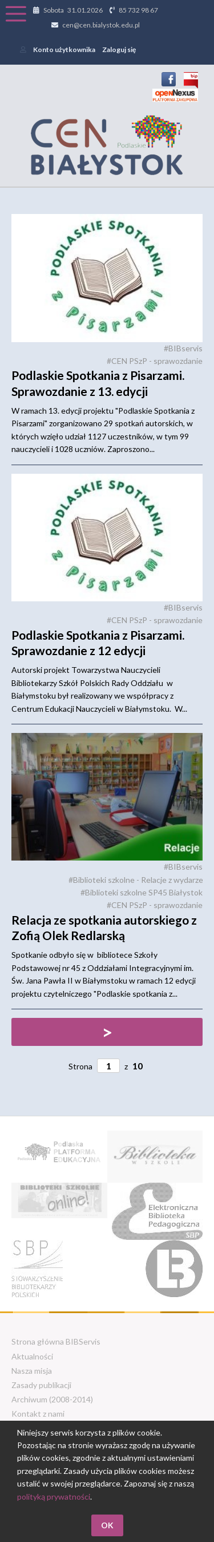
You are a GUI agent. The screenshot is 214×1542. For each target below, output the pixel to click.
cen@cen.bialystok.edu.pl (101, 25)
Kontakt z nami (37, 1413)
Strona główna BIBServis (55, 1341)
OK (107, 1525)
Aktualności (32, 1356)
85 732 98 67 (138, 10)
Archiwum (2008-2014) (52, 1399)
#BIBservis (183, 348)
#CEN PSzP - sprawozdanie (155, 361)
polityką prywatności (53, 1496)
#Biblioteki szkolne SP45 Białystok (141, 892)
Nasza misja (31, 1370)
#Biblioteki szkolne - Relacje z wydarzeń (138, 880)
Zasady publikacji (41, 1385)
